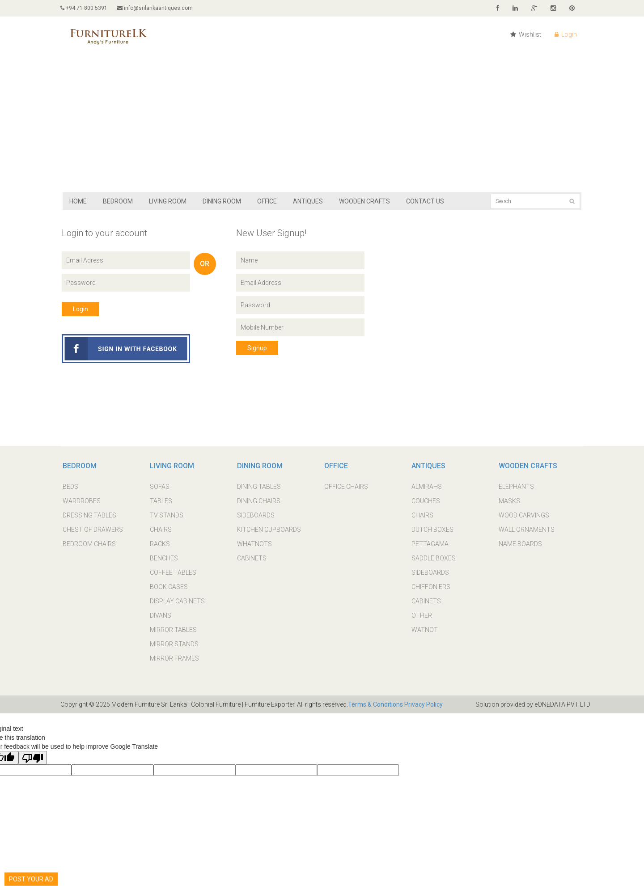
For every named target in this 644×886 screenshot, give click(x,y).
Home (78, 201)
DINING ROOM (222, 201)
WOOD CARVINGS (524, 515)
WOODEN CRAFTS (364, 201)
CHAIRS (161, 529)
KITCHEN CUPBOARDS (269, 529)
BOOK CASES (169, 586)
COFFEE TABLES (173, 572)
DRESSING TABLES (89, 515)
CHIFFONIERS (430, 586)
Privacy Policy (423, 704)
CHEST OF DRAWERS (93, 529)
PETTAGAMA (430, 543)
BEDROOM (118, 201)
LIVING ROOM (167, 201)
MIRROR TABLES (173, 629)
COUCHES (425, 500)
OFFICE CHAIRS (346, 486)
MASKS (509, 500)
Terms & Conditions (375, 704)
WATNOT (424, 629)
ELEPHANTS (516, 486)
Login (566, 34)
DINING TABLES (259, 486)
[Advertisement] (322, 125)
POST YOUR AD (31, 874)
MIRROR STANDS (174, 644)
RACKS (160, 543)
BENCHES (164, 558)
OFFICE (267, 201)
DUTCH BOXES (432, 529)
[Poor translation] (32, 757)
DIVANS (160, 615)
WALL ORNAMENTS (527, 529)
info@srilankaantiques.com (155, 8)
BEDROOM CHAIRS (89, 543)
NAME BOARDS (520, 543)
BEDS (70, 486)
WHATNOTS (254, 543)
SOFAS (159, 486)
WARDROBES (82, 500)
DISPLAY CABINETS (177, 601)
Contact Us (425, 201)
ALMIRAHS (426, 486)
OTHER (421, 615)
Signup (257, 348)
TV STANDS (166, 515)
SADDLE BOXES (433, 558)
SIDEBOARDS (256, 515)
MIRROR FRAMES (174, 658)
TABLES (161, 500)
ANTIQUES (308, 201)
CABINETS (252, 558)
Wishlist (525, 34)
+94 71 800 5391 (83, 8)
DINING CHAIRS (258, 500)
